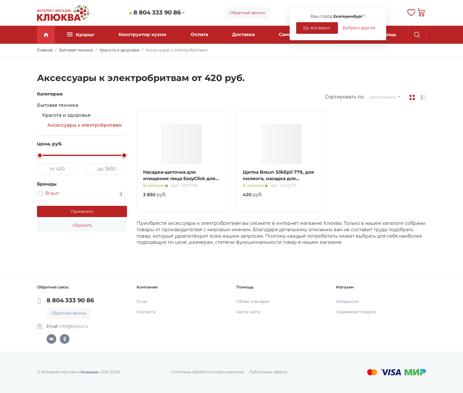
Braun (52, 193)
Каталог (81, 35)
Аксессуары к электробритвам (84, 125)
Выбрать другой (358, 27)
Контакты (146, 311)
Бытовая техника (57, 105)
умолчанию (382, 97)
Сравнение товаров (356, 311)
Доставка (243, 34)
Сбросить (82, 225)
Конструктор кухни (142, 34)
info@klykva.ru (73, 326)
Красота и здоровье (66, 115)
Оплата (199, 34)
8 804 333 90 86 (157, 12)
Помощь (386, 34)
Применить (82, 211)
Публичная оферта (268, 372)
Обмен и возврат (253, 301)
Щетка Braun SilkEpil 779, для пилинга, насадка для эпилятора (278, 178)
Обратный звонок (247, 12)
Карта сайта (248, 311)
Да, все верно (317, 27)
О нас (142, 301)
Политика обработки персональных (207, 372)
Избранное (347, 301)
